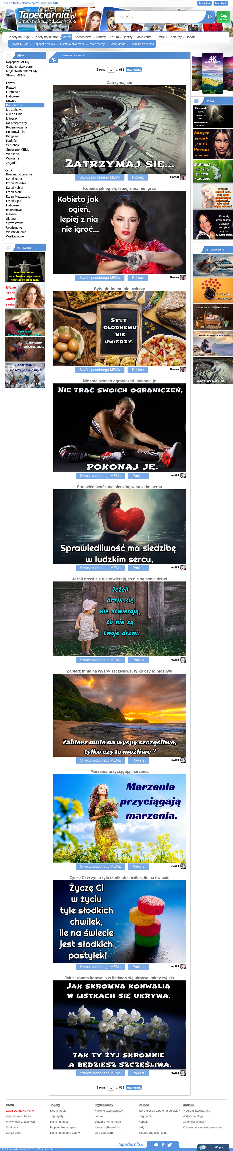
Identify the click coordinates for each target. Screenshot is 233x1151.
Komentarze (83, 37)
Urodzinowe (14, 227)
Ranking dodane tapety (65, 1132)
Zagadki (11, 163)
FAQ (141, 1127)
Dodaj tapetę (58, 1110)
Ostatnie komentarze (107, 1121)
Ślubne (11, 218)
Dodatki (191, 37)
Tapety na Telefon (46, 37)
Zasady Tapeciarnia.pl (152, 1132)
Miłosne (11, 118)
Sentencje (13, 145)
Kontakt (143, 1121)
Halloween (13, 96)
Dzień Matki (14, 192)
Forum (114, 37)
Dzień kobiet (14, 187)
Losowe (210, 101)
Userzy (127, 37)
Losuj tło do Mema (142, 44)
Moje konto (143, 37)
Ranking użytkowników (109, 1110)
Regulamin (145, 1116)
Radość (11, 140)
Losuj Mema (117, 44)
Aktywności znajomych (20, 1121)
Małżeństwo (14, 109)
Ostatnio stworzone (72, 44)
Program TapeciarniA (196, 1110)
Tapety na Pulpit (19, 37)
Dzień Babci (14, 179)
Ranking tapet (59, 1121)
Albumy (100, 37)
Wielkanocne (15, 236)
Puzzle (160, 37)
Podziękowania (16, 127)
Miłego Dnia (14, 114)
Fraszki (11, 87)
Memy (67, 37)
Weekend (12, 154)
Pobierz (138, 177)
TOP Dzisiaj (24, 247)
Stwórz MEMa (20, 44)
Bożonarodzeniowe (19, 174)
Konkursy (175, 37)
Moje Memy (97, 44)
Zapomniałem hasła (18, 1116)
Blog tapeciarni (103, 1132)
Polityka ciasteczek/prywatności (203, 1127)
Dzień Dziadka (16, 183)
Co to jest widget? (194, 1121)
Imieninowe (14, 210)
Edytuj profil (13, 1132)
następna (134, 69)
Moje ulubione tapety (63, 1127)
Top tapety (56, 1116)
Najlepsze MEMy (44, 44)
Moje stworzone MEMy (22, 71)
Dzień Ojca (13, 201)
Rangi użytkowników (107, 1127)
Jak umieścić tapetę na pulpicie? (159, 1110)
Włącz (219, 1147)
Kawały (11, 101)
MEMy (21, 55)
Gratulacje (13, 92)
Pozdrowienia (15, 132)
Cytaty (10, 83)
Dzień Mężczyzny (18, 196)
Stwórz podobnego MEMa (99, 177)
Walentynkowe (16, 232)
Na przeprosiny (16, 123)
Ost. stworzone (214, 249)
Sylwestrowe (15, 223)
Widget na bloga (193, 1116)
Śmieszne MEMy (17, 149)
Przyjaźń (12, 136)
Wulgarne (12, 158)
